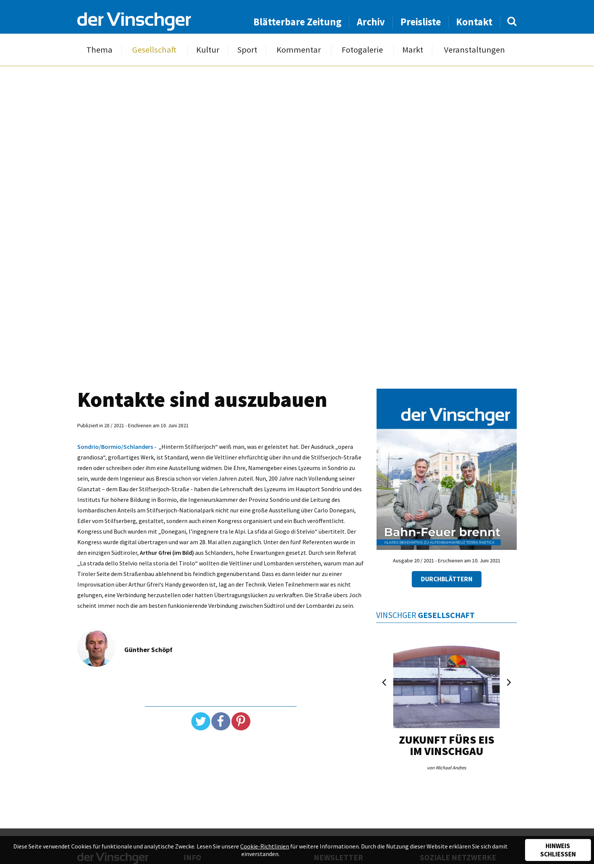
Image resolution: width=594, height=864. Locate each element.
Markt (412, 50)
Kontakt (474, 22)
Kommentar (299, 50)
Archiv (371, 22)
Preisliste (420, 22)
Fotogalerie (362, 50)
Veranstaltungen (474, 50)
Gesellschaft (154, 50)
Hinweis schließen (558, 850)
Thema (99, 50)
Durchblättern (446, 579)
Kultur (207, 50)
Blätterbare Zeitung (297, 22)
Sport (247, 50)
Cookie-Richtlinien (264, 846)
